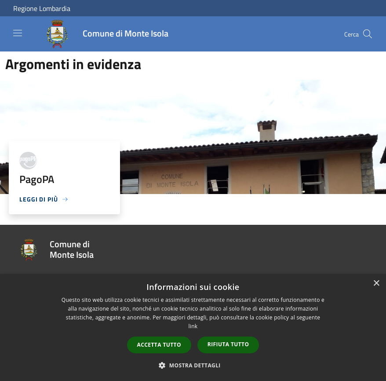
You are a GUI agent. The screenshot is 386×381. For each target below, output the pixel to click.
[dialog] (193, 327)
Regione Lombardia (41, 8)
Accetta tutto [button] (159, 344)
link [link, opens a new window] (193, 326)
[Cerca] (367, 34)
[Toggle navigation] (17, 33)
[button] (193, 365)
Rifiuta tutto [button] (228, 344)
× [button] (376, 283)
